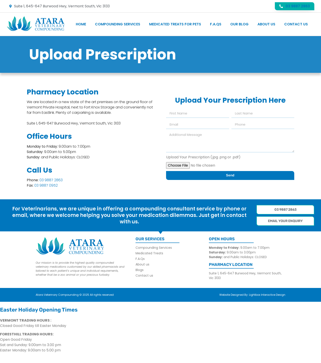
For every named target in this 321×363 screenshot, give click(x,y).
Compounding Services (117, 24)
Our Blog (239, 24)
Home (81, 24)
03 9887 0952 (46, 185)
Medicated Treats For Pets (175, 24)
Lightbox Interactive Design (267, 295)
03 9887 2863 (51, 180)
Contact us (296, 24)
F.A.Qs (215, 24)
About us (266, 24)
